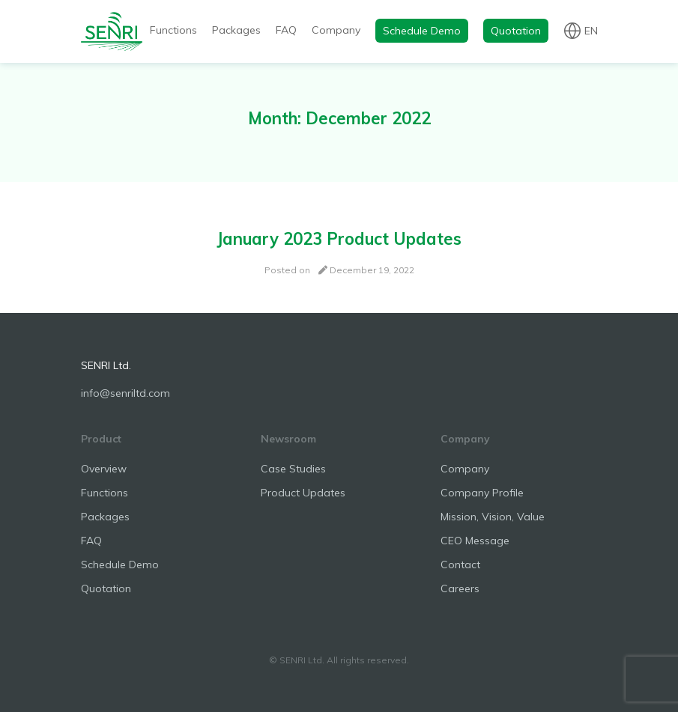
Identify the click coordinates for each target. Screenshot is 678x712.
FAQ (286, 30)
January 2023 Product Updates (339, 238)
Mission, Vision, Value (493, 516)
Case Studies (293, 468)
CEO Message (475, 540)
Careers (460, 588)
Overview (104, 468)
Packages (236, 30)
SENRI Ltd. (106, 365)
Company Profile (482, 492)
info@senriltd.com (125, 393)
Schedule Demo (422, 30)
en (591, 30)
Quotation (516, 30)
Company (336, 30)
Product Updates (303, 492)
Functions (173, 30)
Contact (460, 564)
